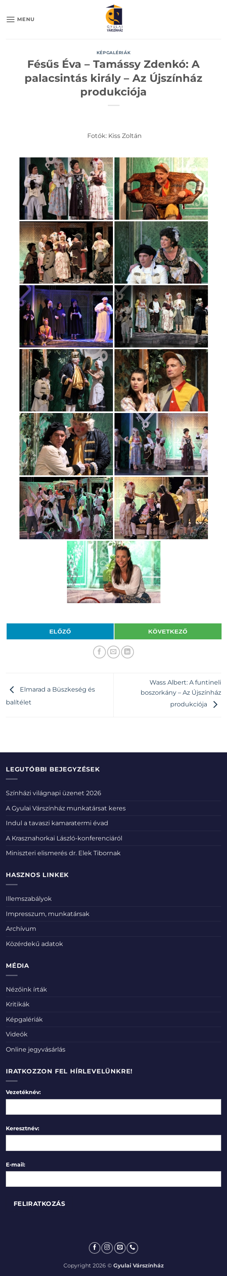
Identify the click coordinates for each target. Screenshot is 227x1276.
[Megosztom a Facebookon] (99, 652)
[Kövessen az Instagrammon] (107, 1248)
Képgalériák (113, 52)
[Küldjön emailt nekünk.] (120, 1248)
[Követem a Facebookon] (94, 1248)
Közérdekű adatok (34, 944)
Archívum (21, 928)
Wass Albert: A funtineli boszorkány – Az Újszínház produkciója (181, 693)
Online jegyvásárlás (35, 1049)
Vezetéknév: (23, 1092)
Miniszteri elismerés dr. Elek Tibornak (63, 853)
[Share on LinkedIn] (127, 652)
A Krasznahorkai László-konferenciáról (64, 838)
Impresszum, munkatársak (48, 914)
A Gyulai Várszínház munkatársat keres (66, 808)
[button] (20, 19)
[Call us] (132, 1248)
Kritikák (18, 1004)
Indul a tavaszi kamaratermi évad (57, 823)
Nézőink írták (26, 989)
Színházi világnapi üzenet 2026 (53, 793)
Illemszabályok (29, 898)
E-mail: (15, 1164)
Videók (17, 1034)
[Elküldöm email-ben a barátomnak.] (113, 652)
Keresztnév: (22, 1128)
